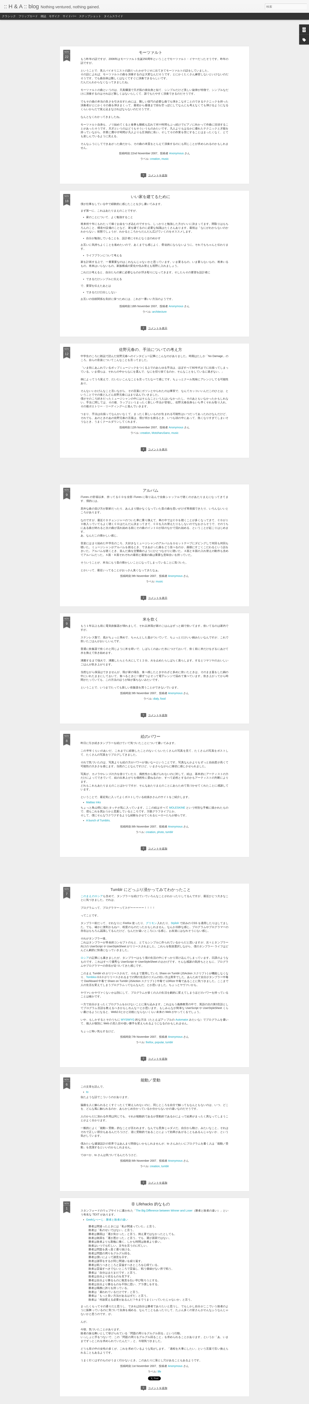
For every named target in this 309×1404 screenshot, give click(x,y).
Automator (182, 1019)
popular (159, 1042)
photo (160, 832)
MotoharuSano (161, 432)
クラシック (9, 16)
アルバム (150, 490)
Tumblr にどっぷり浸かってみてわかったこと (150, 889)
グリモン (151, 923)
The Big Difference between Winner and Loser (164, 1210)
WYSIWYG (127, 1019)
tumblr (169, 832)
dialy (156, 698)
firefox (149, 1042)
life (159, 1371)
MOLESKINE (177, 807)
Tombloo (91, 977)
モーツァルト (150, 52)
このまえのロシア (92, 896)
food (163, 698)
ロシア (85, 957)
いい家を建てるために (150, 196)
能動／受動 (150, 1080)
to (87, 1091)
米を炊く (150, 619)
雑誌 (43, 16)
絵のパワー (150, 736)
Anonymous (176, 153)
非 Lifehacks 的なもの (150, 1204)
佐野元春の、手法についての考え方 (150, 349)
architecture (159, 311)
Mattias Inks (93, 802)
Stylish (175, 923)
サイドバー (69, 16)
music (165, 158)
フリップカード (28, 16)
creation (155, 158)
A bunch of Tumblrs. (98, 820)
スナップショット (90, 16)
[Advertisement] (154, 33)
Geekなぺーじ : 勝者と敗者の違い (107, 1219)
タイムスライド (113, 16)
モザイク (54, 16)
